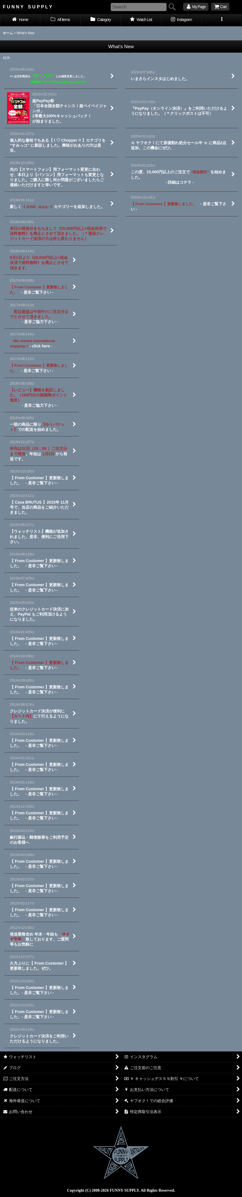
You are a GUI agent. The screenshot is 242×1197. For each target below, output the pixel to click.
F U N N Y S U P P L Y (27, 6)
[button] (222, 20)
